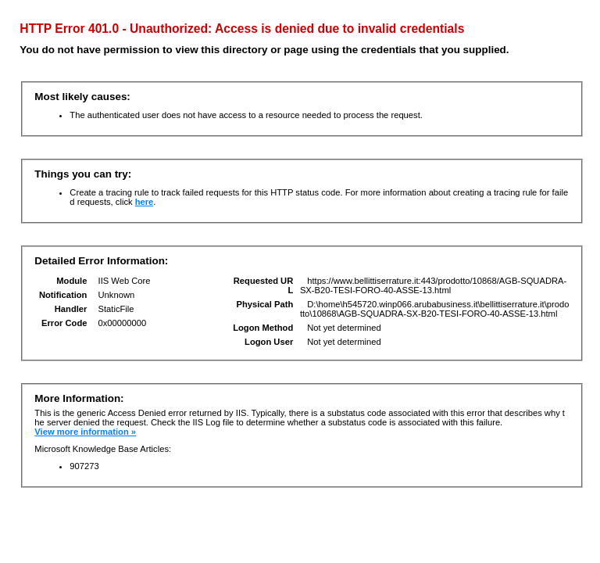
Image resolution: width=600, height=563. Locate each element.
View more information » (85, 431)
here (144, 201)
